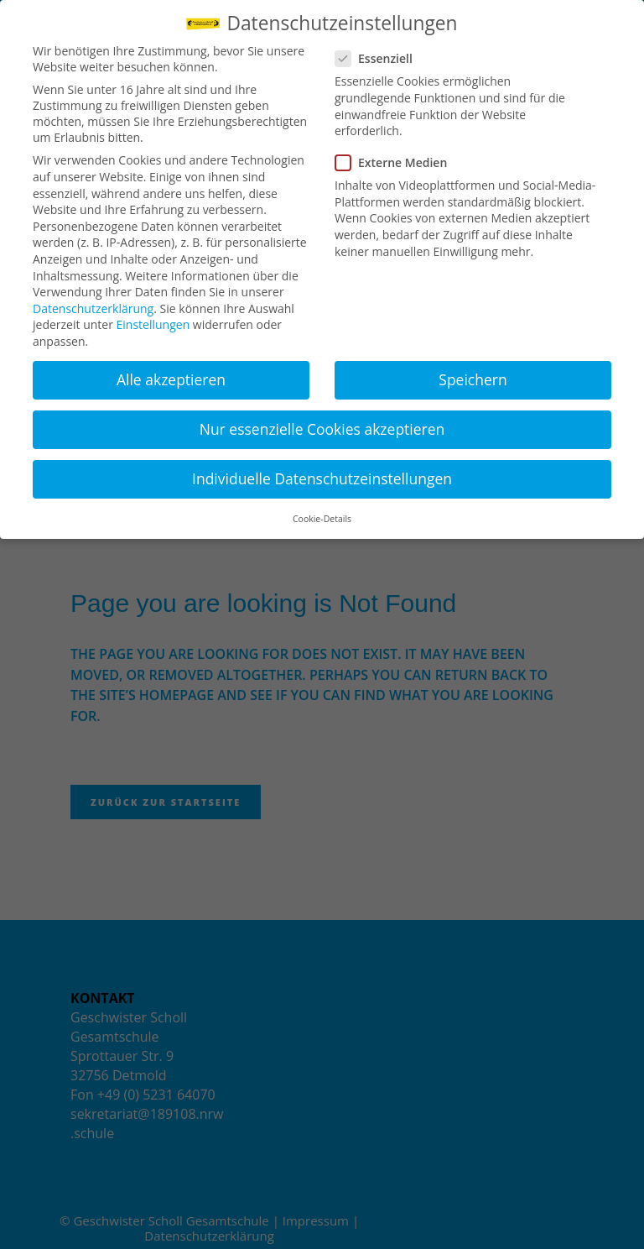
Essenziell (381, 58)
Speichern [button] (472, 379)
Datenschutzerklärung (93, 308)
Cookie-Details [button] (322, 519)
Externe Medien (398, 162)
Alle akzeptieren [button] (171, 379)
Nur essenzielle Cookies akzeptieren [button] (322, 429)
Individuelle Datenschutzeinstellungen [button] (322, 478)
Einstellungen (153, 324)
